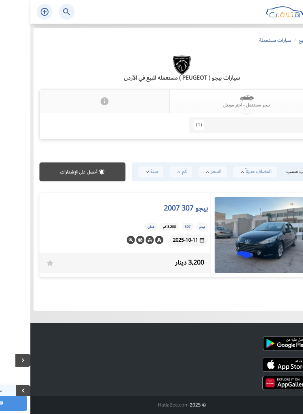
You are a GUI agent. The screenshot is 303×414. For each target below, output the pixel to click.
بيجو (171, 226)
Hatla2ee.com (142, 405)
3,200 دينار (159, 263)
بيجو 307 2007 (155, 208)
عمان (120, 226)
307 (279, 125)
